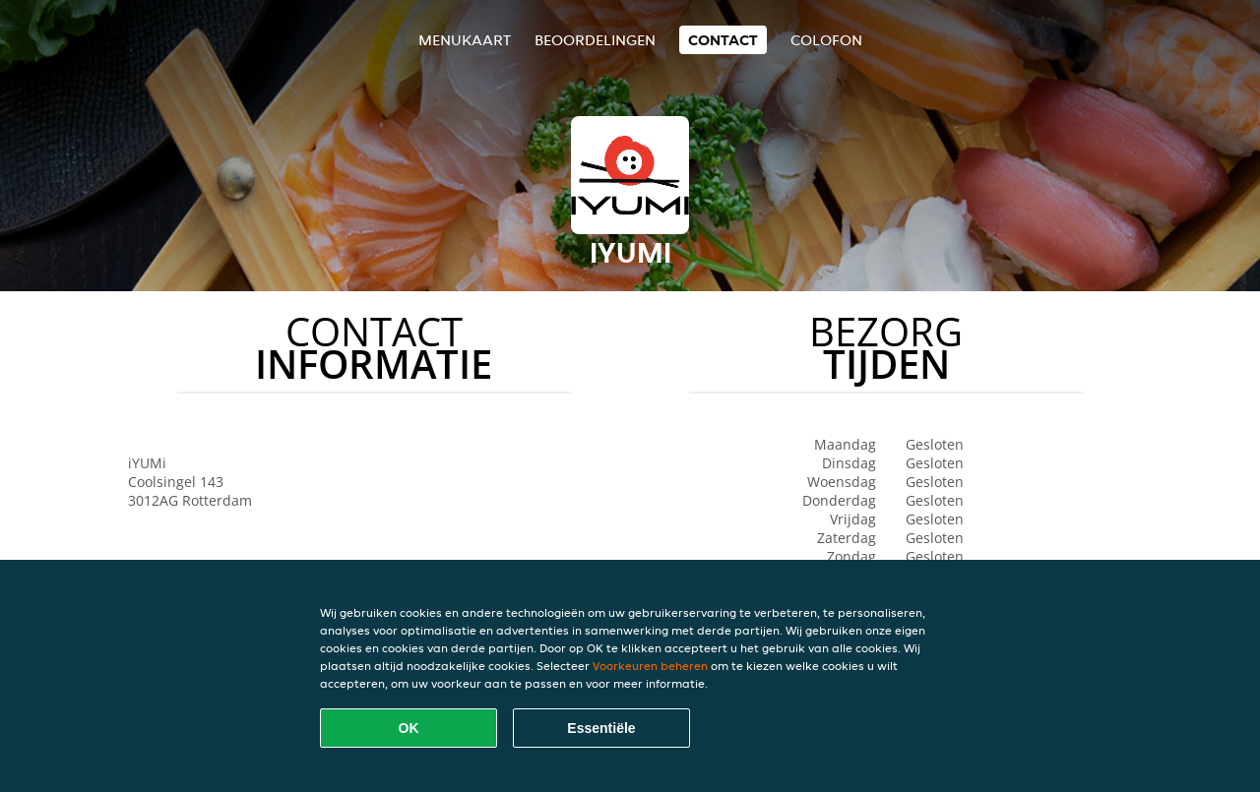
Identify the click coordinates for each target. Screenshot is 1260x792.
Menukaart (464, 40)
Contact (723, 40)
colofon (826, 40)
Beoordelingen (595, 40)
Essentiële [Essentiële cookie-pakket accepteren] (601, 728)
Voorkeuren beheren (650, 665)
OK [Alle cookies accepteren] (409, 728)
